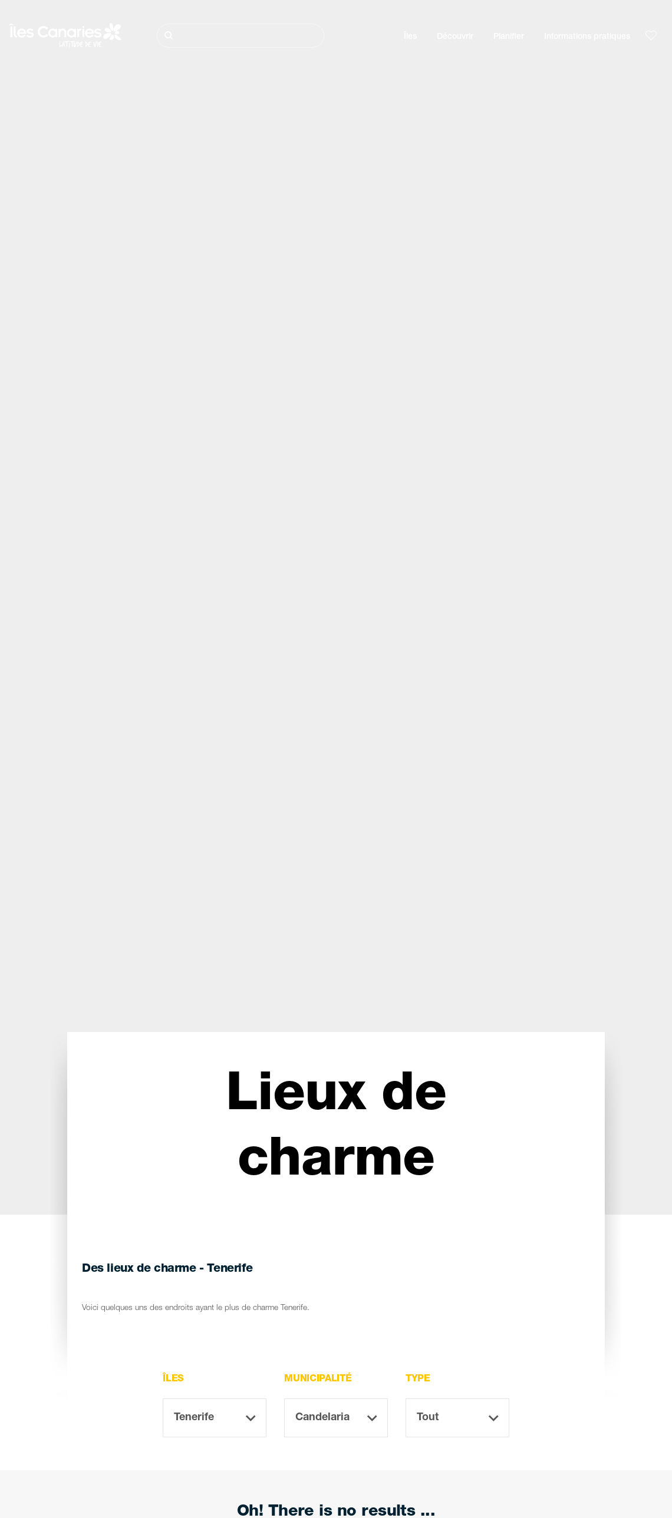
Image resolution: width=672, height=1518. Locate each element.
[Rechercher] (241, 36)
